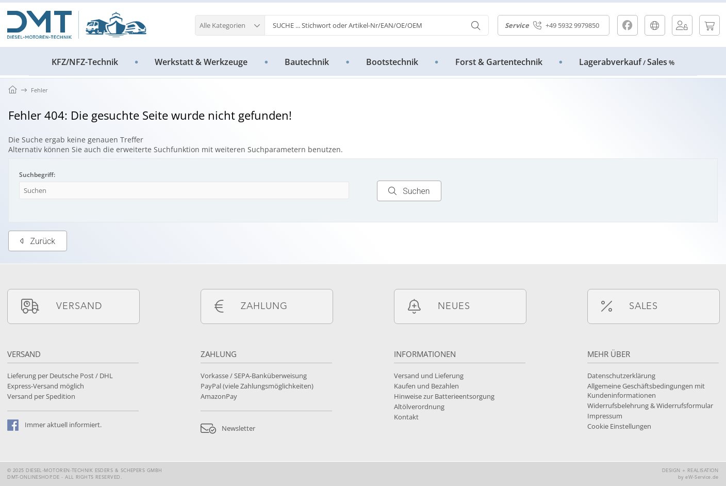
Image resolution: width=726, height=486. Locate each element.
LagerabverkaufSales (626, 62)
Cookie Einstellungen (619, 426)
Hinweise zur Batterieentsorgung (444, 396)
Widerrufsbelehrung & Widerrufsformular (650, 405)
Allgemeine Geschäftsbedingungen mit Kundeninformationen (646, 390)
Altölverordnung (419, 406)
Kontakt (406, 417)
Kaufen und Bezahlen (426, 386)
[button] (230, 24)
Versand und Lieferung (429, 375)
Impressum (604, 415)
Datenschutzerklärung (621, 375)
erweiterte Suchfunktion (158, 149)
